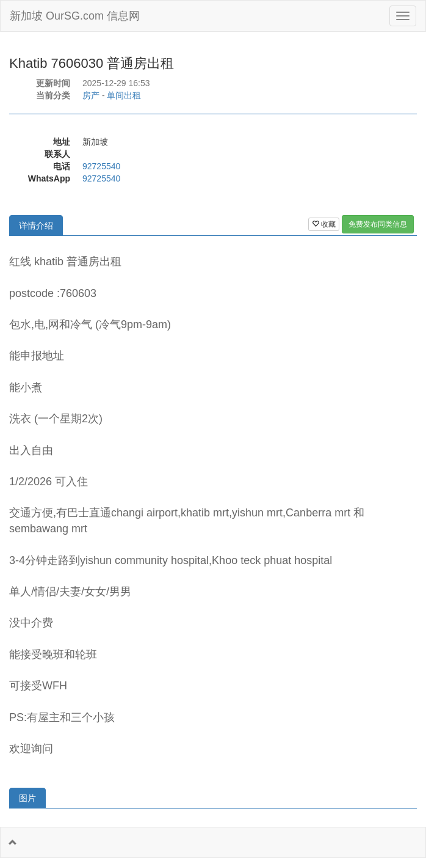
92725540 (101, 166)
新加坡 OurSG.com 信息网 (75, 16)
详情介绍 (36, 225)
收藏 (324, 224)
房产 (90, 95)
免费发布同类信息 (377, 224)
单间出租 (124, 95)
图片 (27, 798)
